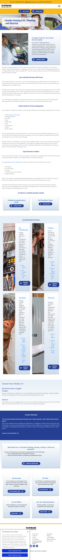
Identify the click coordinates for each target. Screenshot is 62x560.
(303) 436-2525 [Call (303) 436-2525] (24, 11)
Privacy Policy (35, 539)
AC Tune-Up (24, 275)
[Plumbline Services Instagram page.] (37, 546)
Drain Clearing (24, 351)
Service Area (35, 534)
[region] (15, 544)
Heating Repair (52, 264)
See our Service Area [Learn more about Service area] (16, 491)
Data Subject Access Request (36, 543)
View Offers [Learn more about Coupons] (16, 513)
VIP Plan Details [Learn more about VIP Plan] (45, 489)
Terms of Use (50, 541)
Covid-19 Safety (50, 537)
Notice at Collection (51, 539)
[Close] (28, 531)
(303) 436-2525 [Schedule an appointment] (45, 204)
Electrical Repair (53, 336)
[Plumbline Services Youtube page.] (31, 546)
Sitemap (49, 535)
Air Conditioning (23, 229)
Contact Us (34, 535)
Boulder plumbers (35, 141)
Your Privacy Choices (37, 541)
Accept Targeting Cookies (14, 550)
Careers (34, 537)
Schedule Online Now (30, 463)
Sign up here (45, 512)
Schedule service (24, 283)
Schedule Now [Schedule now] (37, 11)
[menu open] (59, 6)
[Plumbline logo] (6, 6)
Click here (28, 2)
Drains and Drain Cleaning (12, 115)
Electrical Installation (53, 343)
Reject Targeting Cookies (14, 555)
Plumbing (22, 298)
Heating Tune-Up (53, 276)
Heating (50, 228)
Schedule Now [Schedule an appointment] (16, 206)
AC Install (24, 271)
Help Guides (49, 534)
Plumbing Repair (23, 341)
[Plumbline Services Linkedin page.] (34, 546)
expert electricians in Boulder (12, 162)
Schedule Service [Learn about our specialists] (39, 59)
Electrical (51, 298)
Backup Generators (53, 350)
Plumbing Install (24, 346)
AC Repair (23, 267)
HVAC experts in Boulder (11, 99)
